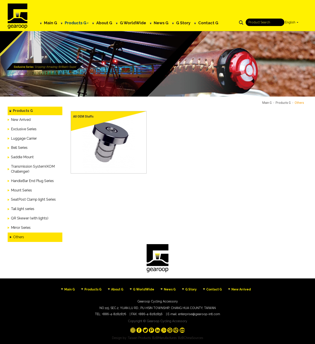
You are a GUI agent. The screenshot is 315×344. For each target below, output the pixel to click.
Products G (77, 23)
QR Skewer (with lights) (29, 218)
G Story (183, 23)
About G (104, 23)
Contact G (208, 23)
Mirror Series (21, 228)
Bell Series (19, 148)
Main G (50, 23)
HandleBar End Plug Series (32, 181)
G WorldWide (133, 23)
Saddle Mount (22, 157)
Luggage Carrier (24, 138)
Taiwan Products (139, 338)
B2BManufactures (164, 338)
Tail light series (22, 209)
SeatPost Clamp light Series (33, 199)
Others (18, 237)
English (290, 22)
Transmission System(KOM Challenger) (33, 169)
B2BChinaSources (190, 338)
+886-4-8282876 (114, 314)
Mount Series (21, 190)
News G (161, 23)
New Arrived (21, 120)
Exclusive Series (24, 129)
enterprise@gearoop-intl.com (199, 314)
